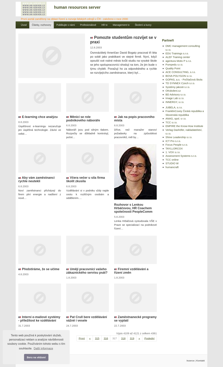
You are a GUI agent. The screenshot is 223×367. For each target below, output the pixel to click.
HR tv (104, 25)
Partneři (168, 40)
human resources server (77, 7)
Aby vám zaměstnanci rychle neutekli (36, 179)
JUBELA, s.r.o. (174, 107)
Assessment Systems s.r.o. (181, 155)
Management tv (121, 25)
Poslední (149, 338)
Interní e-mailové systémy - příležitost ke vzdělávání (39, 318)
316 (106, 338)
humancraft (172, 167)
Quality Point (173, 68)
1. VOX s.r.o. (173, 152)
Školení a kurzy (143, 25)
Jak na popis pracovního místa (134, 118)
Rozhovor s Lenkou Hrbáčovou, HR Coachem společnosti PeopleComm (133, 208)
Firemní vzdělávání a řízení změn (131, 270)
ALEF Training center (178, 57)
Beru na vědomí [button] (36, 357)
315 (97, 338)
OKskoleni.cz (173, 90)
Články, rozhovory (41, 25)
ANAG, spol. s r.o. (176, 118)
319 (132, 338)
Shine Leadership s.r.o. (179, 137)
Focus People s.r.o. (177, 144)
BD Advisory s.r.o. (176, 94)
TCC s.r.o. (171, 122)
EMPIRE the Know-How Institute (184, 126)
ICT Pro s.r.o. (173, 141)
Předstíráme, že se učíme (38, 269)
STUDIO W (172, 163)
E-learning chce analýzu (38, 117)
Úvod (24, 25)
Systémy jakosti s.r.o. (178, 87)
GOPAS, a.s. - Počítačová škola (184, 79)
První (82, 338)
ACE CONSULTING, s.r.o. (181, 72)
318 (123, 338)
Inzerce (190, 360)
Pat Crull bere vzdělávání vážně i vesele (86, 318)
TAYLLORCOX (174, 148)
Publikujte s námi (65, 25)
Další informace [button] (43, 348)
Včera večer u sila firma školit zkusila (85, 179)
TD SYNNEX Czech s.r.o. (180, 83)
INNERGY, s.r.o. (175, 102)
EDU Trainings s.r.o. (177, 53)
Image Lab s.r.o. (175, 98)
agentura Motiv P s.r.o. (179, 60)
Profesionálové (88, 25)
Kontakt (200, 360)
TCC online (172, 159)
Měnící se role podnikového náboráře (83, 118)
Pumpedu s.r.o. (174, 64)
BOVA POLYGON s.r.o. (179, 75)
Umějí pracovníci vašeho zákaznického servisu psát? (86, 270)
